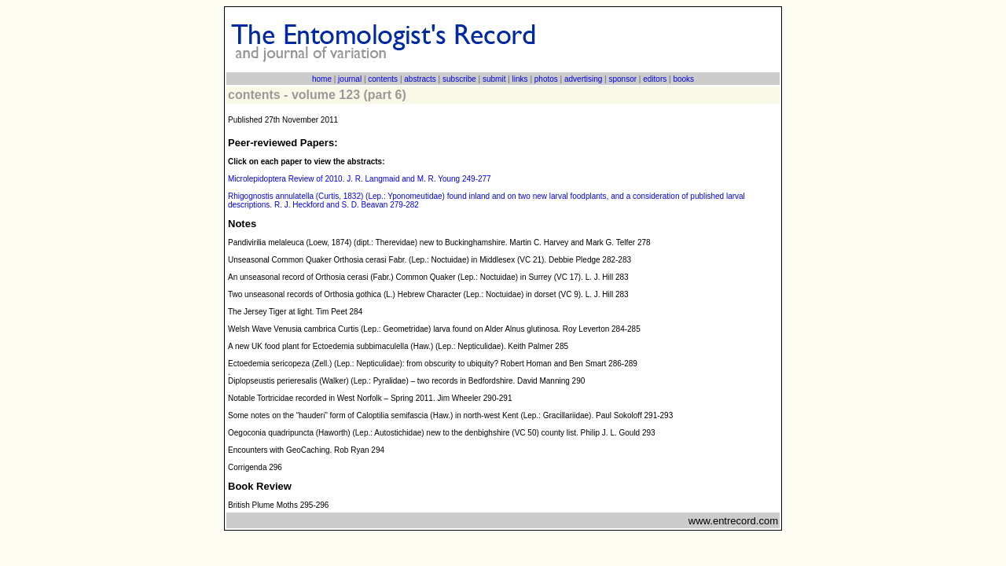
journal (350, 79)
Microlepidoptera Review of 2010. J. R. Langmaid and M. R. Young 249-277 (359, 179)
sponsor (622, 79)
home (322, 79)
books (683, 79)
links (520, 79)
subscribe (459, 79)
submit (494, 79)
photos (546, 79)
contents (383, 79)
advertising (583, 79)
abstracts (420, 79)
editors (654, 79)
